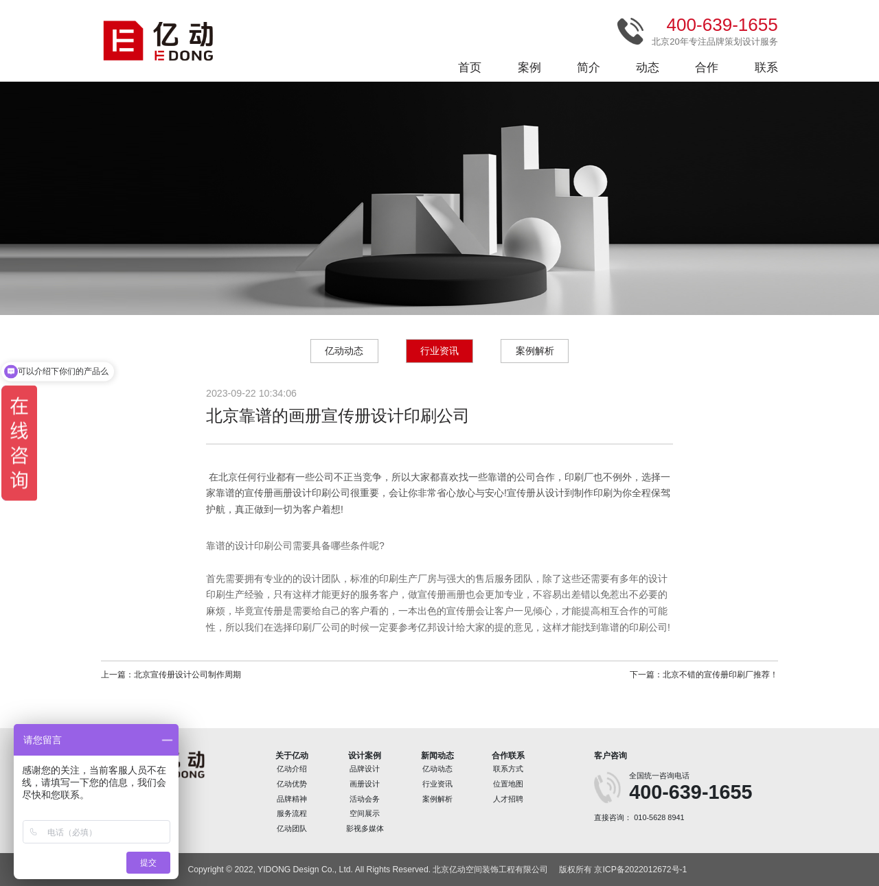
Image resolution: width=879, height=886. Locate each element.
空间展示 (365, 813)
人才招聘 (508, 799)
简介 (588, 67)
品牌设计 (365, 769)
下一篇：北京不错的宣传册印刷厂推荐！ (704, 674)
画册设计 (365, 784)
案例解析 (535, 350)
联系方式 (508, 769)
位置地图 (508, 784)
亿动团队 (292, 828)
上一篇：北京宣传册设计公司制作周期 (171, 674)
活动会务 (365, 799)
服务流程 (292, 813)
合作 (706, 67)
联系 (766, 67)
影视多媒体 (365, 828)
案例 (529, 67)
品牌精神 (292, 799)
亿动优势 (292, 784)
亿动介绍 (292, 769)
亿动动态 (344, 350)
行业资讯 (439, 350)
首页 (469, 67)
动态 (647, 67)
